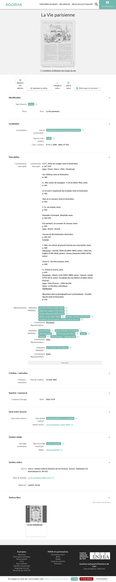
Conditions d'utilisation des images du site (58, 71)
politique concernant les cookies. (56, 579)
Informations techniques (21, 554)
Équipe (58, 557)
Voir (64, 361)
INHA (58, 554)
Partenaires (58, 561)
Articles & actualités (83, 3)
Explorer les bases (49, 3)
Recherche (65, 3)
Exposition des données (21, 564)
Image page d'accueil (21, 566)
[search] (96, 4)
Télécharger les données (84, 86)
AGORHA (12, 4)
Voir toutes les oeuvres (101, 500)
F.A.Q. (22, 559)
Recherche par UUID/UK (21, 568)
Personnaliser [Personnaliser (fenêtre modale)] (101, 579)
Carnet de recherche (58, 559)
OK (74, 579)
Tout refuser (86, 579)
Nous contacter (21, 561)
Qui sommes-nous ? (58, 552)
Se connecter (107, 6)
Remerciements (21, 557)
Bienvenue (21, 552)
